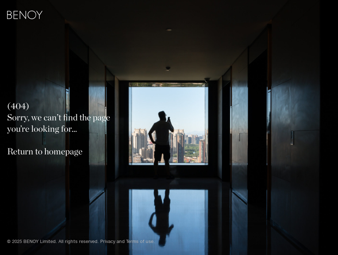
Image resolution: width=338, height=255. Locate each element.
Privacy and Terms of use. (127, 241)
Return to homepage (45, 151)
